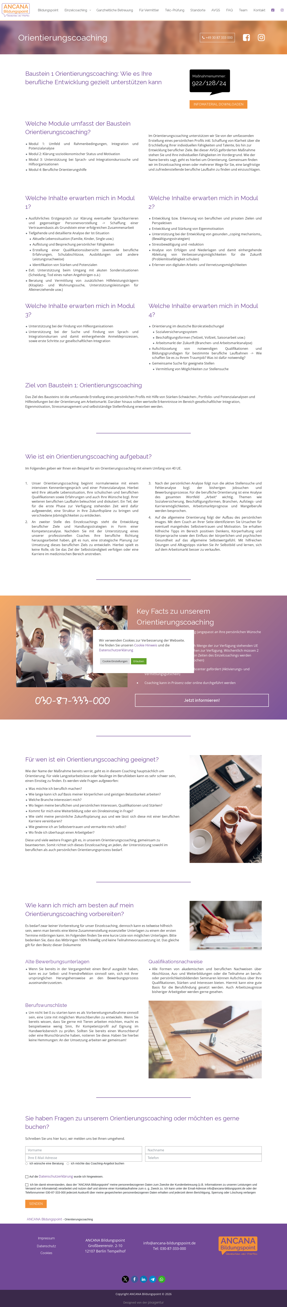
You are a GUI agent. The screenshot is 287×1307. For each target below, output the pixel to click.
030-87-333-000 (72, 700)
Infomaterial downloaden (218, 104)
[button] (125, 1279)
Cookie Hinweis (145, 645)
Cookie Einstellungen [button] (115, 661)
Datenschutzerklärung (56, 1176)
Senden (36, 1204)
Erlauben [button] (138, 661)
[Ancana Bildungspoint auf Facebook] (246, 38)
